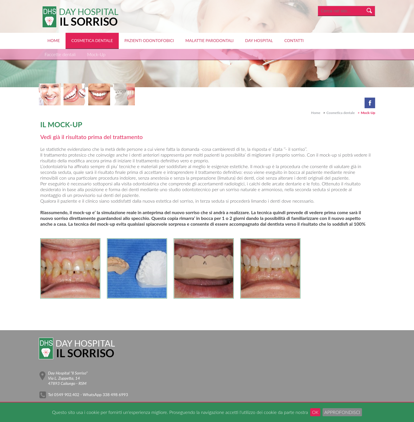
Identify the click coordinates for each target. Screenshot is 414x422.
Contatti (294, 40)
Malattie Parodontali (209, 40)
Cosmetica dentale (92, 40)
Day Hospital (259, 40)
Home (53, 40)
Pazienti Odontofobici (149, 40)
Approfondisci (342, 412)
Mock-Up (96, 54)
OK (315, 412)
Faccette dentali (60, 54)
